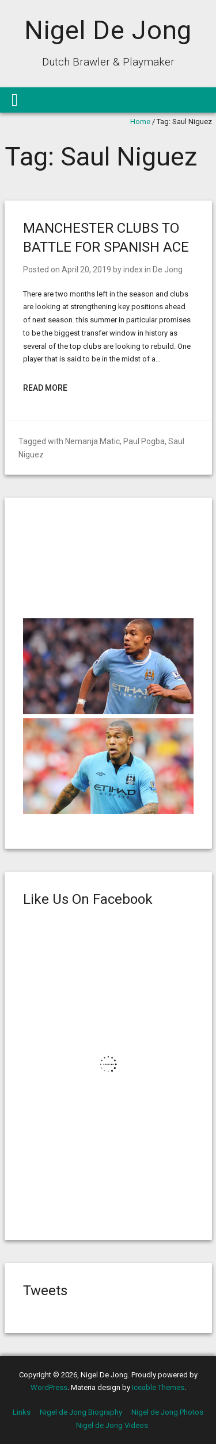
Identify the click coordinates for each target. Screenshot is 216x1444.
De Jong (168, 269)
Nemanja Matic (92, 441)
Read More (45, 387)
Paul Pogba (144, 441)
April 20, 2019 (86, 269)
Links (22, 1412)
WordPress (49, 1387)
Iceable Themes (158, 1387)
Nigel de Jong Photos (167, 1412)
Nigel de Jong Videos (112, 1425)
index (133, 269)
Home (140, 121)
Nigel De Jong (108, 30)
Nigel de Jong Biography (81, 1412)
